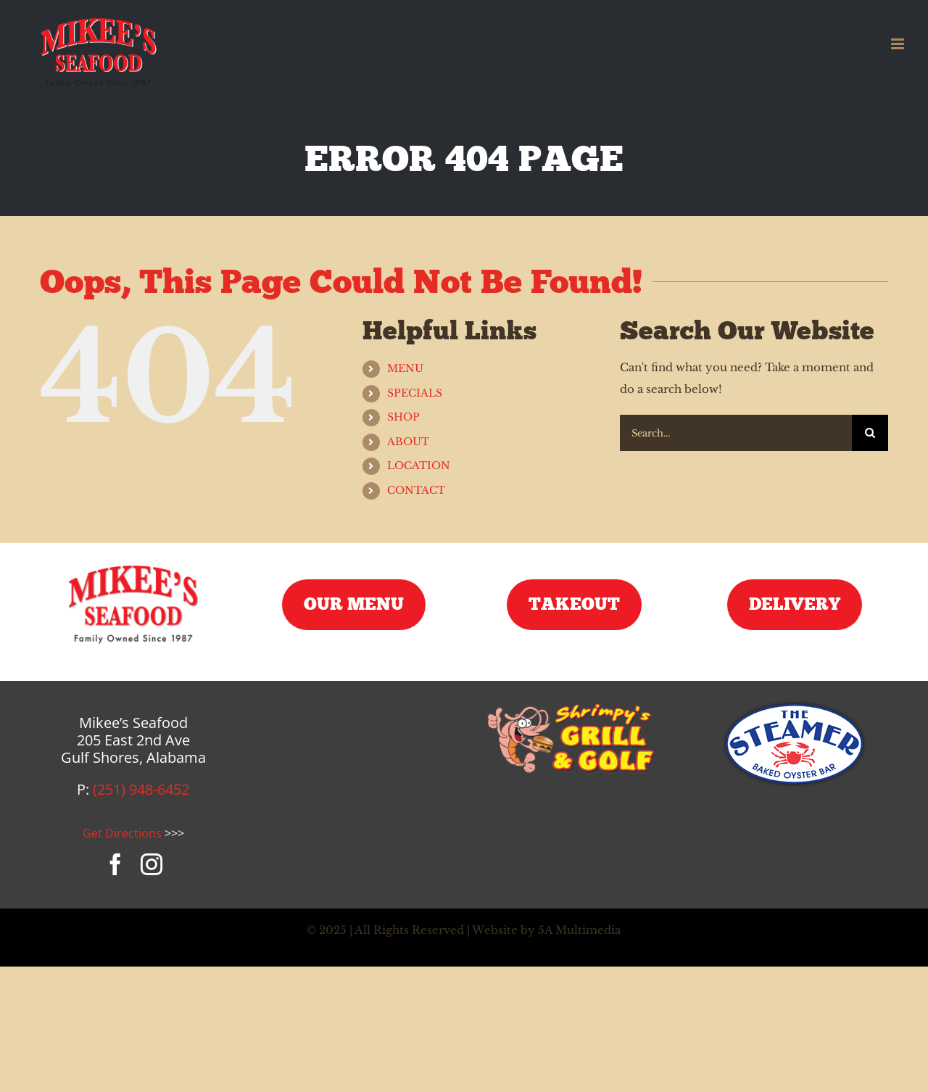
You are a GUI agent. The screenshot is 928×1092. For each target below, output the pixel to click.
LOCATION (418, 465)
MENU (405, 368)
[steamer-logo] (794, 705)
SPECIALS (414, 393)
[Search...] (736, 433)
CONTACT (416, 490)
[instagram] (151, 864)
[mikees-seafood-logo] (133, 567)
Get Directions (122, 833)
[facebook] (115, 864)
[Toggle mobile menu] (898, 43)
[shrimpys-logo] (574, 705)
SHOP (403, 416)
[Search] (870, 433)
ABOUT (408, 441)
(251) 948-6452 (141, 789)
